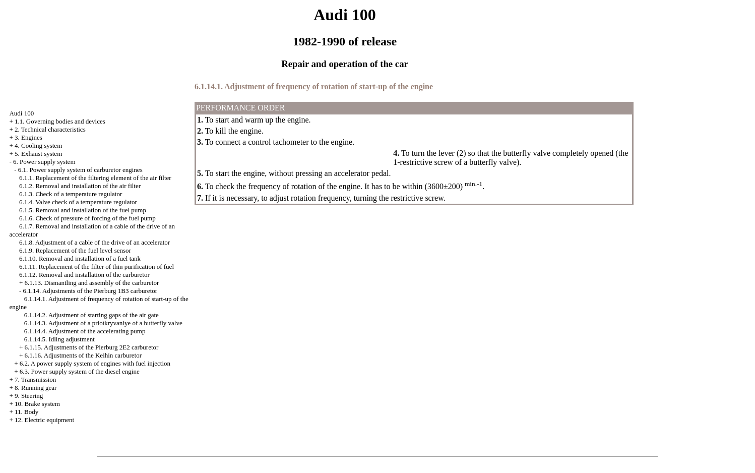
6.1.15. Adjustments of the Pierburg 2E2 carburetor (92, 347)
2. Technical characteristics (50, 129)
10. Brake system (37, 403)
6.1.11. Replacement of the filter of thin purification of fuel (96, 266)
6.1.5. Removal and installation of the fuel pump (82, 210)
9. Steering (29, 395)
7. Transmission (35, 379)
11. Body (26, 412)
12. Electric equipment (44, 420)
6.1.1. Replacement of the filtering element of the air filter (95, 178)
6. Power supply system (44, 161)
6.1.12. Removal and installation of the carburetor (84, 274)
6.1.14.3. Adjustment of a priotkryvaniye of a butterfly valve (103, 323)
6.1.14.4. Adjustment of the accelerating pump (85, 331)
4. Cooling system (38, 145)
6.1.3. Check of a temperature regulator (70, 194)
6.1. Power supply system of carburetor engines (80, 169)
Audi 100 (21, 113)
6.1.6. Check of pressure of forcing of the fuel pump (87, 218)
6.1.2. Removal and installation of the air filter (80, 186)
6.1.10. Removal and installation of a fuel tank (80, 258)
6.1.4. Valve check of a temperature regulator (78, 202)
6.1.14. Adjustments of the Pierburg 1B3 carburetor (90, 290)
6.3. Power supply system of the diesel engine (80, 371)
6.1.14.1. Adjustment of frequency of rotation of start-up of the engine (314, 86)
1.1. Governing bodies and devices (60, 121)
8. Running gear (35, 387)
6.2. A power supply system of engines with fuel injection (95, 363)
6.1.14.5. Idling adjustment (59, 339)
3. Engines (28, 137)
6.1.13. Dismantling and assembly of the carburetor (92, 282)
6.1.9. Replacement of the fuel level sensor (75, 250)
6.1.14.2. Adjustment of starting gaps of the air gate (91, 315)
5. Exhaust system (38, 153)
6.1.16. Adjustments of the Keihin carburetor (83, 355)
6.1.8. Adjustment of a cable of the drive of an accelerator (94, 242)
